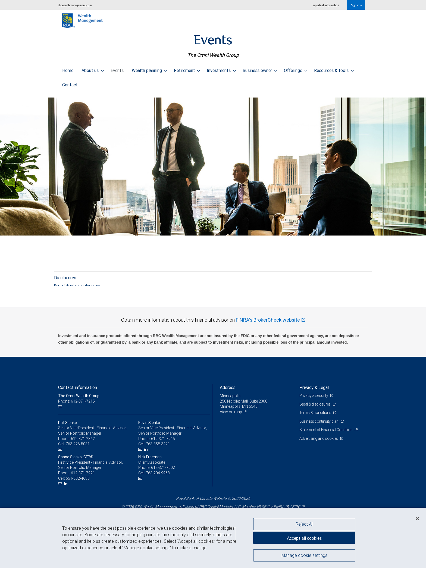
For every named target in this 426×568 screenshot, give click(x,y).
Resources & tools (334, 69)
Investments (221, 69)
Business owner (260, 69)
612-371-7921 (83, 472)
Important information (325, 5)
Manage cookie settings (304, 555)
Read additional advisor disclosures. (77, 285)
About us (93, 69)
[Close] (417, 519)
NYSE (261, 506)
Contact (70, 83)
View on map (231, 411)
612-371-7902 (163, 467)
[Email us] (60, 406)
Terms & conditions (315, 412)
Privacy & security (314, 395)
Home (67, 69)
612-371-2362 (83, 438)
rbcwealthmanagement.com (75, 5)
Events (117, 69)
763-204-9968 (158, 472)
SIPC (296, 506)
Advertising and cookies (319, 438)
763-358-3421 (158, 443)
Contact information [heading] (77, 387)
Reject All (304, 524)
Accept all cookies (304, 538)
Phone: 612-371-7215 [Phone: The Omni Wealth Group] (76, 401)
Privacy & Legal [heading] (314, 387)
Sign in (356, 5)
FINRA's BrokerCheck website (268, 320)
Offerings (295, 69)
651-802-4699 (78, 478)
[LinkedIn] (146, 449)
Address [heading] (227, 387)
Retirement (187, 69)
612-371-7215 (163, 438)
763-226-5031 (78, 443)
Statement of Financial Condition (326, 429)
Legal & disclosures (315, 404)
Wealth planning (149, 69)
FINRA (279, 506)
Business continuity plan (319, 421)
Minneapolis (230, 395)
